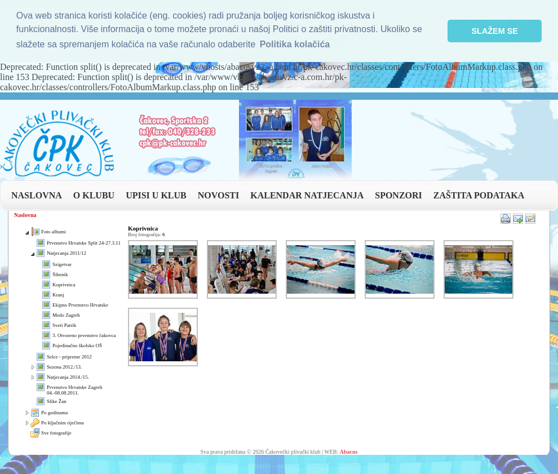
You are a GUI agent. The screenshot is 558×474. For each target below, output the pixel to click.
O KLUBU (93, 195)
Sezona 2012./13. (64, 367)
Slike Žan (57, 401)
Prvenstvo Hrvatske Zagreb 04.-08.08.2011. (74, 390)
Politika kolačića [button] (295, 44)
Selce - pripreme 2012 (69, 357)
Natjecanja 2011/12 (66, 253)
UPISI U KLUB (156, 195)
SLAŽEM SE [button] (495, 31)
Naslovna (25, 215)
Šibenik (60, 274)
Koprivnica (64, 284)
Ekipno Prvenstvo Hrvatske (80, 305)
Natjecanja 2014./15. (68, 377)
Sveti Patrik (64, 325)
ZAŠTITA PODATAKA (478, 195)
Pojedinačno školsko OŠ (77, 345)
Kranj (58, 295)
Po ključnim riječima (62, 423)
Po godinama (54, 412)
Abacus (349, 452)
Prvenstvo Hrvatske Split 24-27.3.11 (84, 243)
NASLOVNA (36, 195)
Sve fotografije (56, 433)
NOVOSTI (218, 195)
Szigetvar (62, 264)
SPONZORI (398, 195)
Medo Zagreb (66, 315)
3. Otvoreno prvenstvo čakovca (84, 335)
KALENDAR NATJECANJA (307, 195)
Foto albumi (53, 231)
